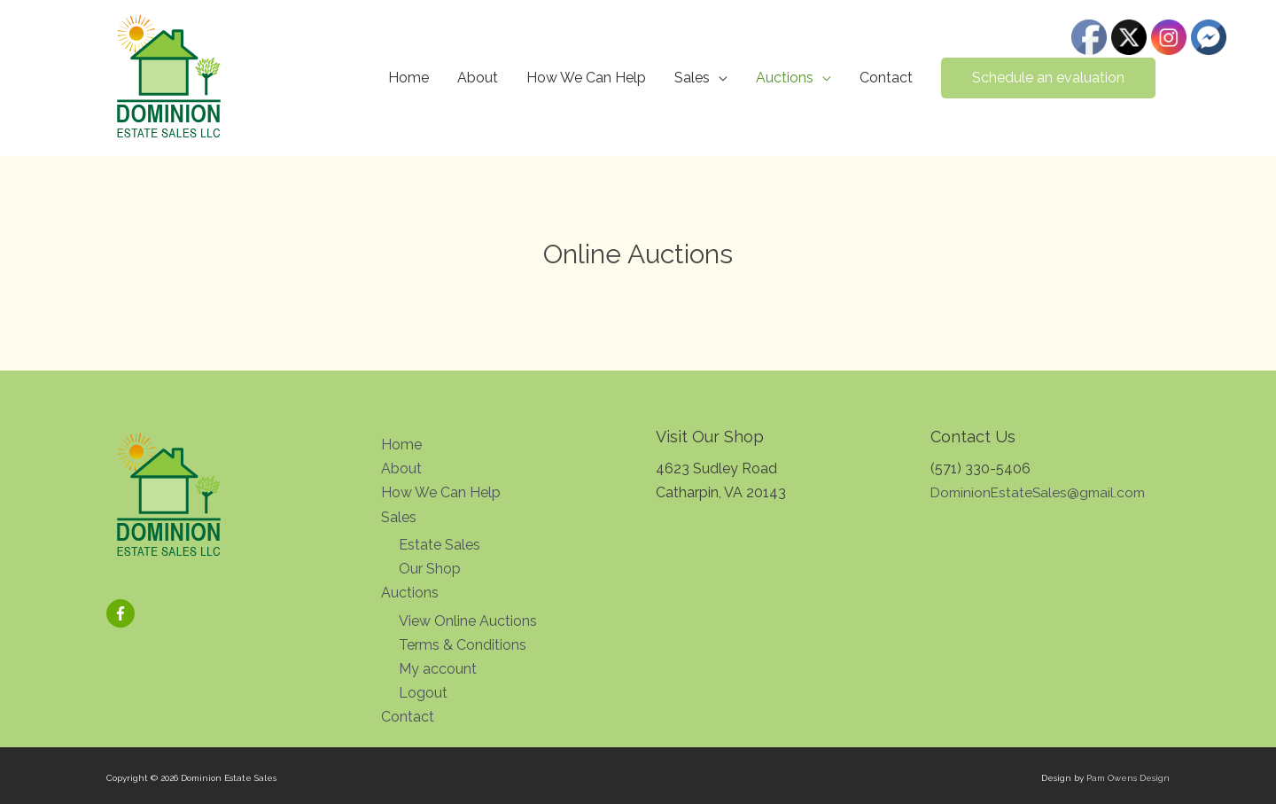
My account (438, 668)
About (477, 77)
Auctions (784, 77)
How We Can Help (586, 77)
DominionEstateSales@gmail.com (1041, 492)
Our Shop (430, 568)
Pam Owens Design (1128, 778)
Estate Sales (439, 543)
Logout (423, 691)
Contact (886, 77)
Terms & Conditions (462, 644)
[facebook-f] (122, 613)
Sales (692, 77)
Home (408, 77)
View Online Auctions (468, 620)
